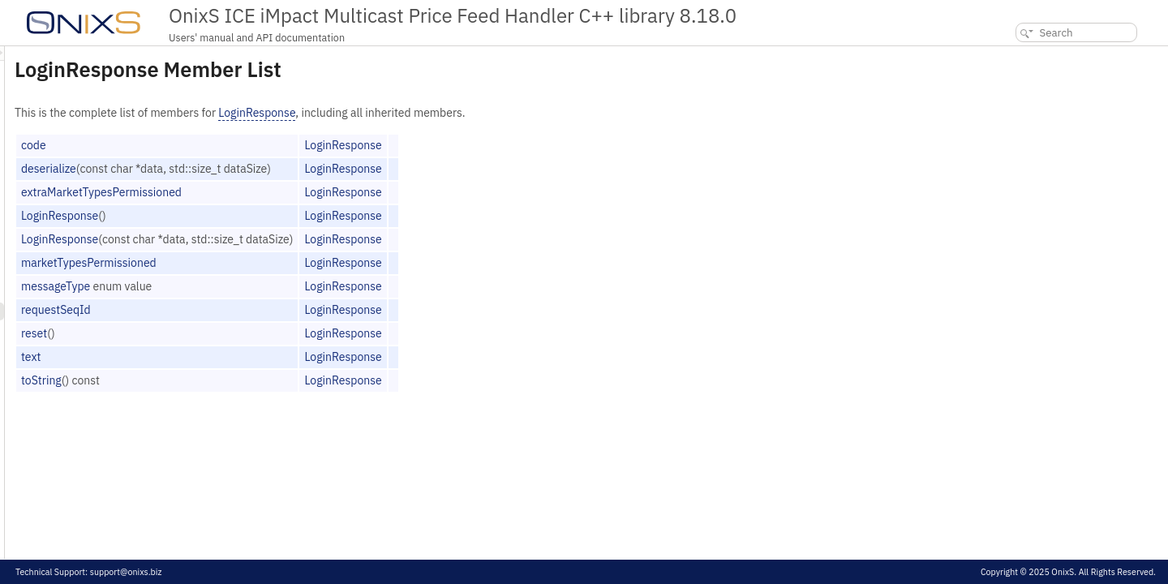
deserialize (251, 168)
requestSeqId (259, 310)
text (233, 357)
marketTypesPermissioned (291, 263)
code (236, 145)
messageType (258, 286)
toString (244, 380)
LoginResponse (459, 112)
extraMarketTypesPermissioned (304, 192)
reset (237, 333)
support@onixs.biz (126, 572)
